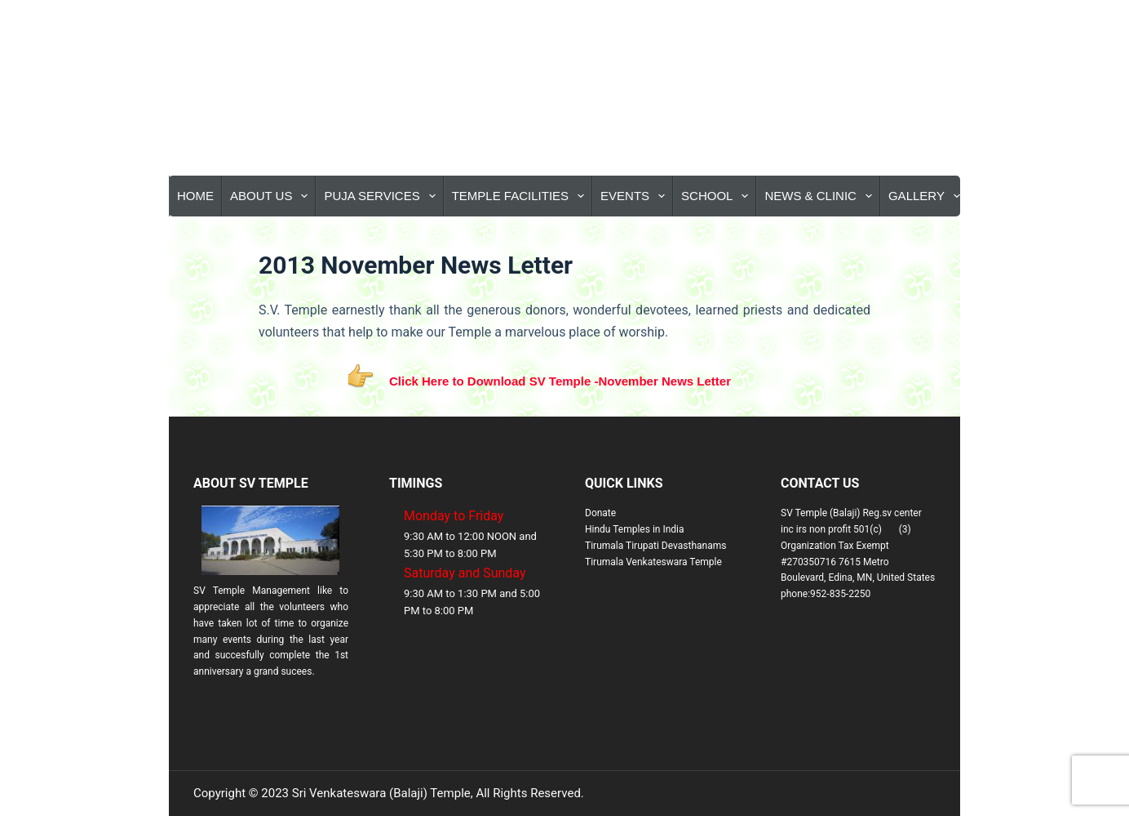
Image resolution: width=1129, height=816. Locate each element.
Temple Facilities (521, 196)
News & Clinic (821, 196)
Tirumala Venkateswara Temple (653, 562)
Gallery (927, 196)
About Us (272, 196)
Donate (600, 513)
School (718, 196)
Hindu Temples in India (634, 529)
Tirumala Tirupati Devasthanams (655, 545)
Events (635, 196)
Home (195, 196)
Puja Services (382, 196)
